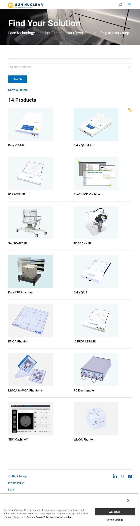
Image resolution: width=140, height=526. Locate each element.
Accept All (114, 512)
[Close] (128, 500)
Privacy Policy (16, 482)
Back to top (19, 476)
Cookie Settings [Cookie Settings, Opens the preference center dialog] (114, 519)
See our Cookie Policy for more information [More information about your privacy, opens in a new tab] (49, 517)
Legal (11, 489)
